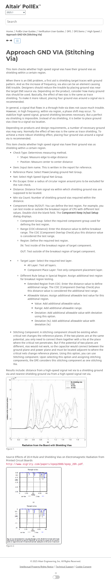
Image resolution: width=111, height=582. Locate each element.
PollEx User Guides (26, 31)
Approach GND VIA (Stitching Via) (24, 34)
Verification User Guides (51, 31)
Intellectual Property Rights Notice (37, 566)
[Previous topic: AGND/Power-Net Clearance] (7, 41)
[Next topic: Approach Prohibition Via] (11, 41)
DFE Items (79, 31)
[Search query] (54, 22)
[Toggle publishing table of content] (17, 40)
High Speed (93, 31)
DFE (69, 31)
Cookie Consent (83, 566)
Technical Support (65, 566)
